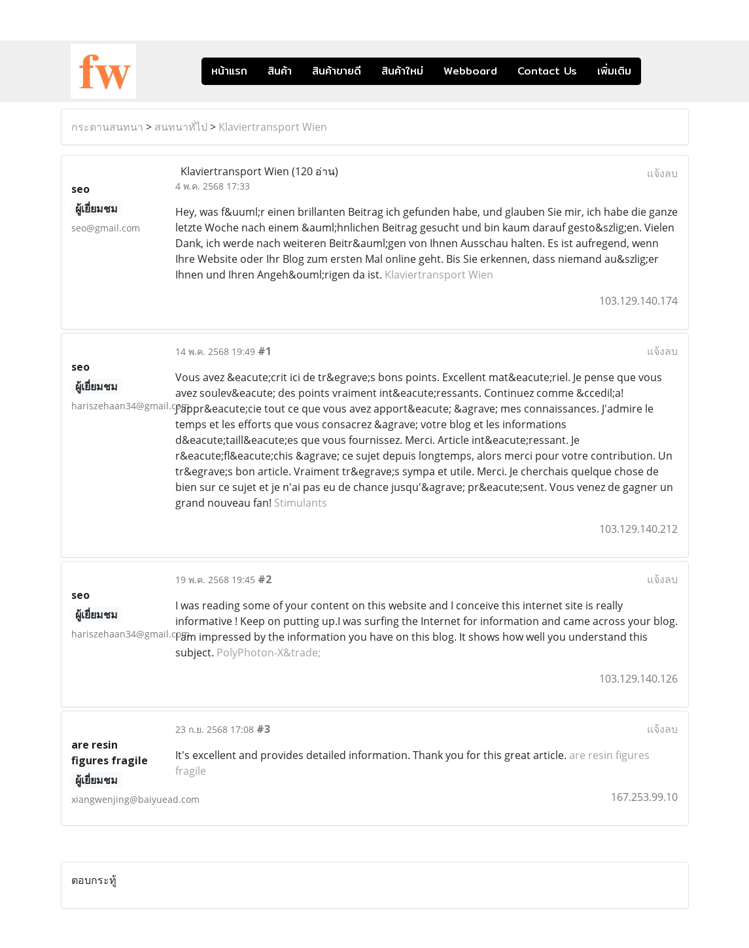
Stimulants (300, 503)
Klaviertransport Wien (272, 127)
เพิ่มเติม (614, 71)
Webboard (470, 71)
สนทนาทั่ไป (180, 127)
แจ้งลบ (662, 173)
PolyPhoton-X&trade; (269, 652)
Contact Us (547, 71)
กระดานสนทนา (107, 127)
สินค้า (280, 71)
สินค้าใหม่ (402, 71)
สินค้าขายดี (336, 71)
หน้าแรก (229, 71)
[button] (661, 71)
